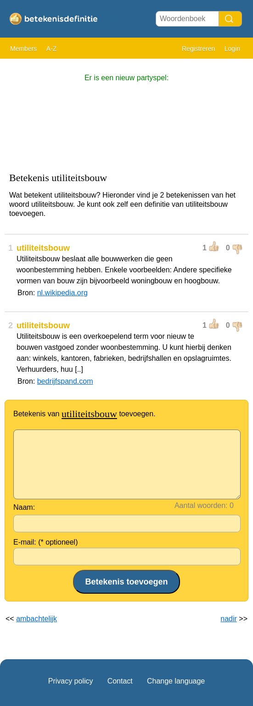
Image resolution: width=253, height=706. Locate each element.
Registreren (198, 48)
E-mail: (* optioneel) (45, 542)
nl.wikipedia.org (62, 293)
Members (23, 48)
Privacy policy (70, 681)
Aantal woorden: (201, 505)
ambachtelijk (36, 619)
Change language (176, 681)
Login (232, 48)
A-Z (51, 48)
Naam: (24, 507)
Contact (120, 681)
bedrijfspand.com (65, 381)
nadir (228, 619)
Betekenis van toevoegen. (84, 414)
